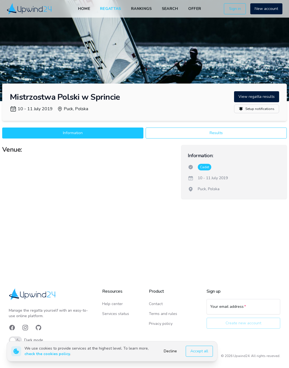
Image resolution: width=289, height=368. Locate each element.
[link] (30, 9)
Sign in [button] (235, 8)
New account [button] (266, 8)
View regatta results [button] (256, 96)
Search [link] (170, 8)
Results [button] (216, 132)
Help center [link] (112, 303)
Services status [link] (115, 313)
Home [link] (84, 8)
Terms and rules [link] (163, 313)
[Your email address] (243, 309)
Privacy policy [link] (161, 323)
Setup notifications (256, 109)
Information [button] (73, 132)
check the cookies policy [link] (47, 353)
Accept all (199, 351)
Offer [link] (194, 8)
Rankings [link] (141, 8)
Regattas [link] (110, 8)
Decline (170, 351)
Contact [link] (156, 303)
